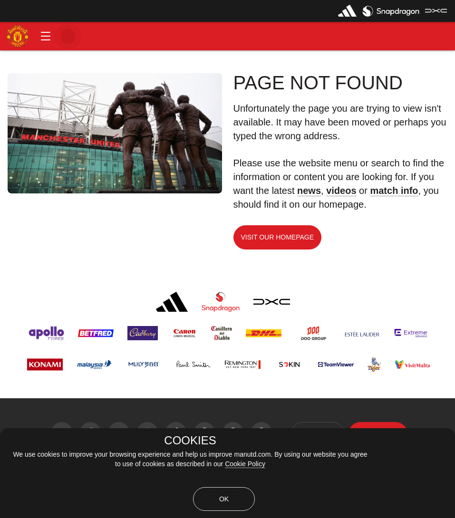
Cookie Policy (245, 464)
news (309, 190)
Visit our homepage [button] (277, 237)
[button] (45, 36)
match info (394, 190)
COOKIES (190, 440)
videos (341, 190)
